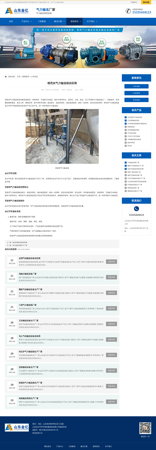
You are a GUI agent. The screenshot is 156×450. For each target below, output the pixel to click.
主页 (18, 77)
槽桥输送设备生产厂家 (133, 191)
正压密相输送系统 (132, 120)
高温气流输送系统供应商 (134, 169)
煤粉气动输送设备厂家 (133, 175)
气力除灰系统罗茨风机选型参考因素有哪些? (137, 182)
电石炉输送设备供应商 (20, 242)
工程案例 (42, 21)
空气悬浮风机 (130, 133)
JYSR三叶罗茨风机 (132, 136)
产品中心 (134, 2)
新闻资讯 (74, 21)
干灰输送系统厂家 (132, 163)
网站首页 (47, 446)
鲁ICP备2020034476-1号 (48, 430)
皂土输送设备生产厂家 (20, 245)
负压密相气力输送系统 (133, 117)
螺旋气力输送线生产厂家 (134, 166)
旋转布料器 (130, 143)
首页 (11, 21)
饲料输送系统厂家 (132, 188)
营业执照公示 (37, 433)
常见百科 (136, 100)
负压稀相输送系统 (132, 130)
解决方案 (58, 21)
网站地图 (146, 2)
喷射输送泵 (130, 127)
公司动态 (136, 86)
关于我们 (91, 21)
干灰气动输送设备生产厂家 (135, 178)
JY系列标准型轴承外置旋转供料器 (137, 124)
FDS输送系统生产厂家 (133, 185)
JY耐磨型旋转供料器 (133, 139)
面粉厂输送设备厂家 (133, 172)
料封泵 (128, 146)
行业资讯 (136, 93)
